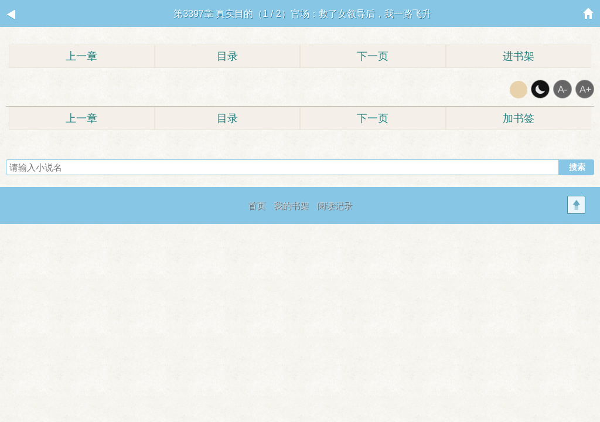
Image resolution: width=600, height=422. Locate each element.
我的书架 (291, 205)
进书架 (518, 56)
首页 (256, 205)
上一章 (81, 56)
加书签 (518, 118)
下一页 (372, 56)
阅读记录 (334, 205)
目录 (227, 56)
